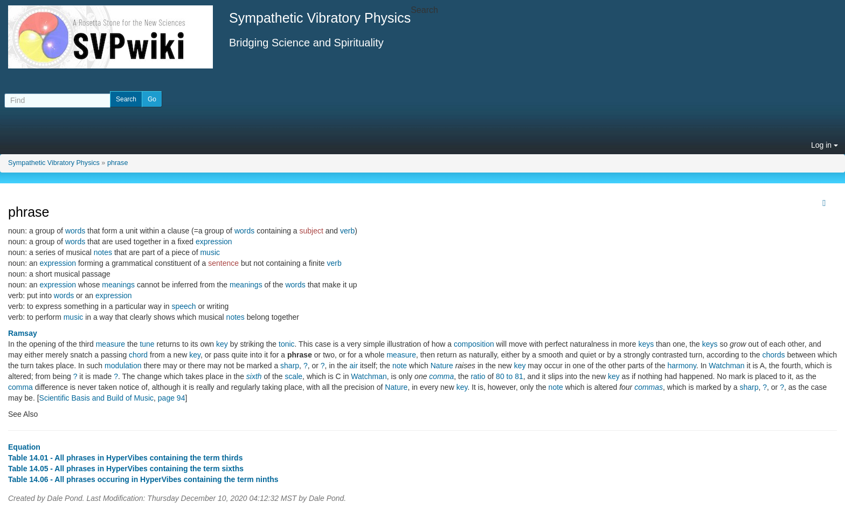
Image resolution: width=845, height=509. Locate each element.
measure (110, 344)
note (399, 365)
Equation (24, 447)
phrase (117, 163)
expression (214, 241)
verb (347, 230)
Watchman (726, 365)
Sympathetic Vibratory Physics (54, 163)
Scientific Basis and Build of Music (96, 398)
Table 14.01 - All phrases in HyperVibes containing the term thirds (125, 457)
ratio (477, 376)
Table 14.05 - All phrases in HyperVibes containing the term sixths (126, 468)
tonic (287, 344)
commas (648, 387)
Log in (824, 145)
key (222, 344)
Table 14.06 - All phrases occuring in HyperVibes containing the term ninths (143, 479)
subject (311, 230)
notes (103, 252)
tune (147, 344)
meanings (118, 284)
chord (138, 354)
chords (773, 354)
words (75, 230)
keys (646, 344)
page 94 (171, 398)
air (354, 365)
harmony (681, 365)
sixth (254, 376)
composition (474, 344)
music (210, 252)
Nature (442, 365)
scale (293, 376)
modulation (123, 365)
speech (183, 306)
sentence (223, 263)
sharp (289, 365)
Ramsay (22, 333)
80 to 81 (509, 376)
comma (441, 376)
